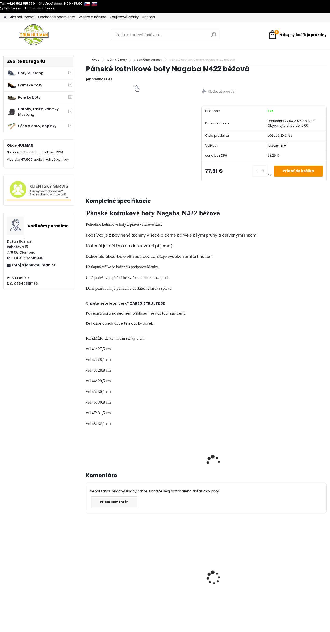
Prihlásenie (12, 8)
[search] (213, 36)
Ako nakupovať (22, 17)
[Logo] (33, 35)
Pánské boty (23, 97)
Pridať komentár (114, 502)
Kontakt (148, 17)
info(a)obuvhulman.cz (34, 265)
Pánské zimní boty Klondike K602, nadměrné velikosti (293, 580)
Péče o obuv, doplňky (31, 126)
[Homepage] (4, 17)
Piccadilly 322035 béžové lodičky (110, 576)
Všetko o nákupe (92, 17)
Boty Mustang (25, 73)
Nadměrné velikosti (148, 60)
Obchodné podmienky (56, 17)
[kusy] (260, 171)
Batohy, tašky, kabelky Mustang (33, 111)
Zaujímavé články (124, 17)
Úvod (96, 60)
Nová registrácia (41, 8)
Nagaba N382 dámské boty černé (233, 574)
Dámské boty (24, 85)
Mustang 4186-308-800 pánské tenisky (170, 576)
